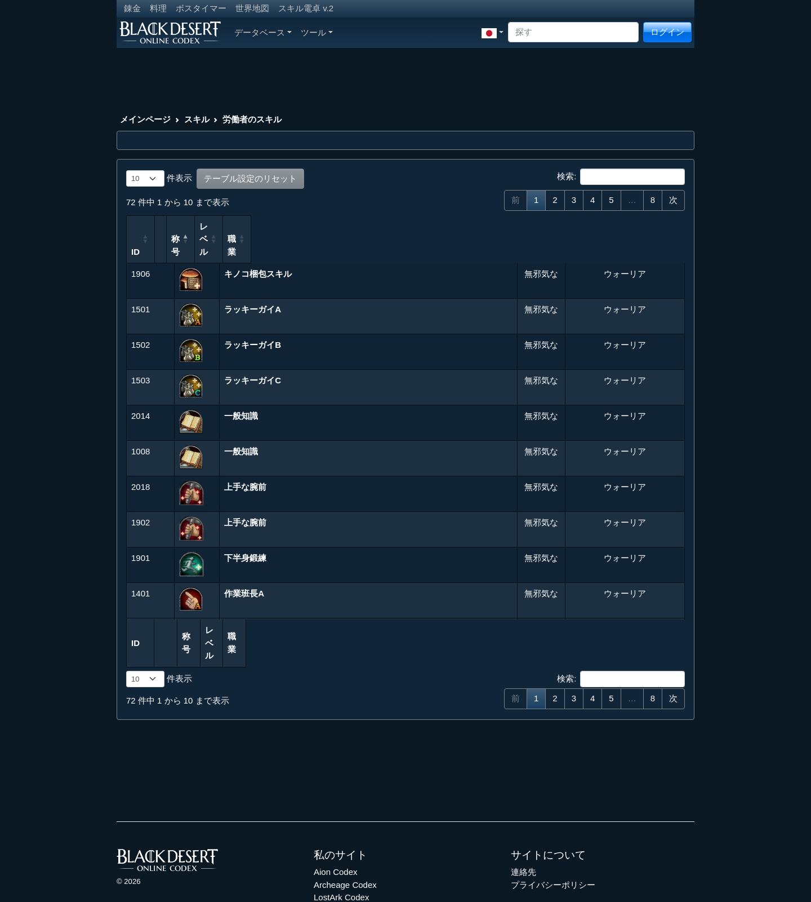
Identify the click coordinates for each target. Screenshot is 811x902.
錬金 (132, 8)
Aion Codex (336, 821)
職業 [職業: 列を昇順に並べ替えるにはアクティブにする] (576, 226)
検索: (621, 177)
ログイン (667, 32)
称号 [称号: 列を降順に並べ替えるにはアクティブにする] (237, 226)
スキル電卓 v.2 (305, 8)
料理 (158, 8)
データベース (263, 32)
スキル (197, 119)
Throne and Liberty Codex (362, 859)
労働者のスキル (252, 119)
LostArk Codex (341, 846)
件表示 (159, 178)
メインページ (145, 119)
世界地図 (252, 8)
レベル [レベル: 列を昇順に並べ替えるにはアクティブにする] (525, 226)
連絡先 (523, 821)
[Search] (573, 32)
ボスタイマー (201, 8)
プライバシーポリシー (553, 834)
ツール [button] (317, 32)
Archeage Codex (345, 834)
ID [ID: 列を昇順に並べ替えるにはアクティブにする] (135, 226)
